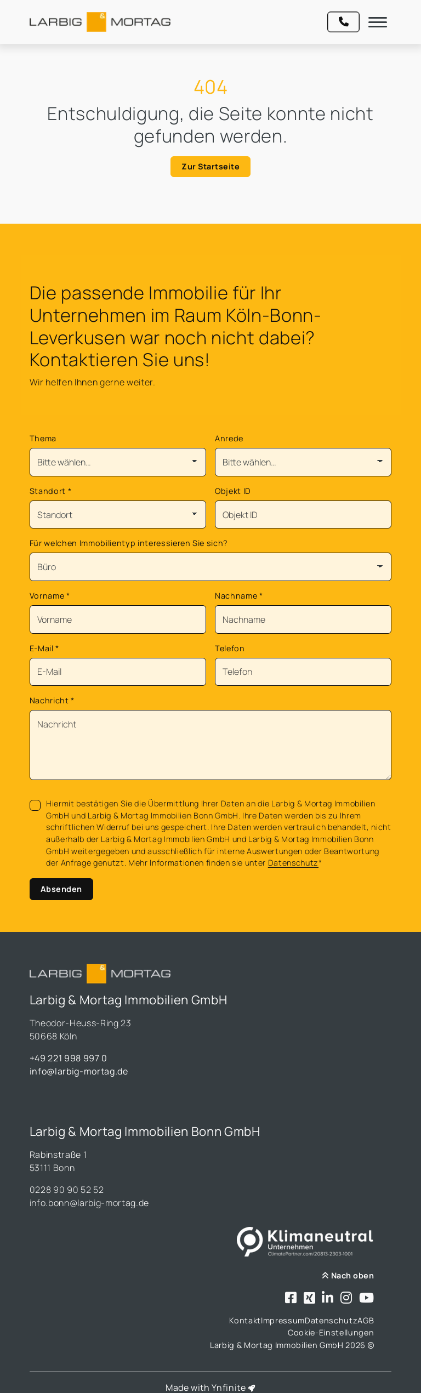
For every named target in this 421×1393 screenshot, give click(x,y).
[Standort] (118, 515)
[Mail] (118, 672)
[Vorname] (118, 619)
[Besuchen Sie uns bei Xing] (310, 1298)
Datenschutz (293, 862)
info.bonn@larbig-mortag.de (89, 1203)
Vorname (50, 595)
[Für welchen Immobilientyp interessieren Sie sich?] (211, 567)
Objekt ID (233, 491)
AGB (365, 1320)
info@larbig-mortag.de (79, 1071)
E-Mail (44, 648)
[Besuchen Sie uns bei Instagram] (346, 1298)
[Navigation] (377, 22)
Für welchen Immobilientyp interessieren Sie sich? (129, 543)
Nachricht (52, 700)
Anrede (229, 438)
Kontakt (245, 1320)
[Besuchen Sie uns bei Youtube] (366, 1298)
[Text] (211, 745)
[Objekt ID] (303, 515)
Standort (51, 491)
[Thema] (118, 462)
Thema (43, 438)
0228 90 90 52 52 (67, 1190)
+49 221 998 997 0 (68, 1058)
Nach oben (348, 1275)
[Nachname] (303, 619)
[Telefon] (303, 672)
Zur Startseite (210, 166)
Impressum (283, 1320)
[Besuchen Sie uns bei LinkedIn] (328, 1298)
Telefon (230, 648)
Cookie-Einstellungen (331, 1332)
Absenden (61, 889)
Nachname (239, 595)
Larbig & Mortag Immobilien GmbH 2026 (292, 1345)
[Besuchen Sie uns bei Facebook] (291, 1298)
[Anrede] (303, 462)
